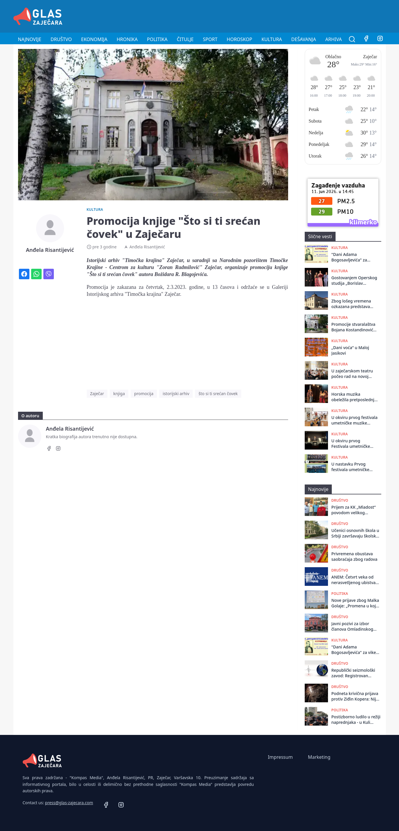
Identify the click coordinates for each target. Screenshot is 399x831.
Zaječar (97, 393)
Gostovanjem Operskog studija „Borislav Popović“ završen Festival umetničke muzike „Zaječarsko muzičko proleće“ (354, 280)
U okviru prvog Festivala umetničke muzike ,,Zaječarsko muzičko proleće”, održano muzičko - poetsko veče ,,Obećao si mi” (353, 443)
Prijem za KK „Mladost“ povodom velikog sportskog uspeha (353, 510)
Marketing (319, 757)
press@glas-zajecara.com (69, 802)
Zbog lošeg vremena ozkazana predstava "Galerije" (351, 304)
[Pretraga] (352, 39)
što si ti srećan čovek (218, 393)
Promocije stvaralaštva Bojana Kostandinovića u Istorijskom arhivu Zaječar (353, 327)
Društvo (61, 39)
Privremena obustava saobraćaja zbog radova (354, 556)
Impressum (280, 757)
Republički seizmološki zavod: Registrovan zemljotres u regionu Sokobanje (353, 673)
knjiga (119, 393)
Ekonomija (94, 39)
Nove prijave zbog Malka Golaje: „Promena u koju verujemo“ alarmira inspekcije (355, 603)
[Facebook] (366, 39)
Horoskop (239, 39)
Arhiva (333, 39)
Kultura (271, 39)
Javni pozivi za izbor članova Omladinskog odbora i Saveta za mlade (355, 626)
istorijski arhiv (176, 393)
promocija (143, 393)
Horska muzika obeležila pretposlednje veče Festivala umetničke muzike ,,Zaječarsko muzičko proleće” (354, 397)
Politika (157, 39)
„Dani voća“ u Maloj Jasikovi (350, 350)
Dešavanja (303, 39)
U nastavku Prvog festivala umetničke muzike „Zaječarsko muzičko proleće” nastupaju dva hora (350, 467)
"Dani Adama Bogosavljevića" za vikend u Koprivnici (349, 257)
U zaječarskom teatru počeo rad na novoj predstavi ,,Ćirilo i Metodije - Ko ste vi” (352, 373)
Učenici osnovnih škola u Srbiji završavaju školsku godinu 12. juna (355, 533)
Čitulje (185, 39)
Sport (210, 39)
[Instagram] (380, 39)
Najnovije (29, 39)
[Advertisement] (280, 15)
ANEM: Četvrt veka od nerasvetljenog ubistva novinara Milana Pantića (354, 580)
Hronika (127, 39)
